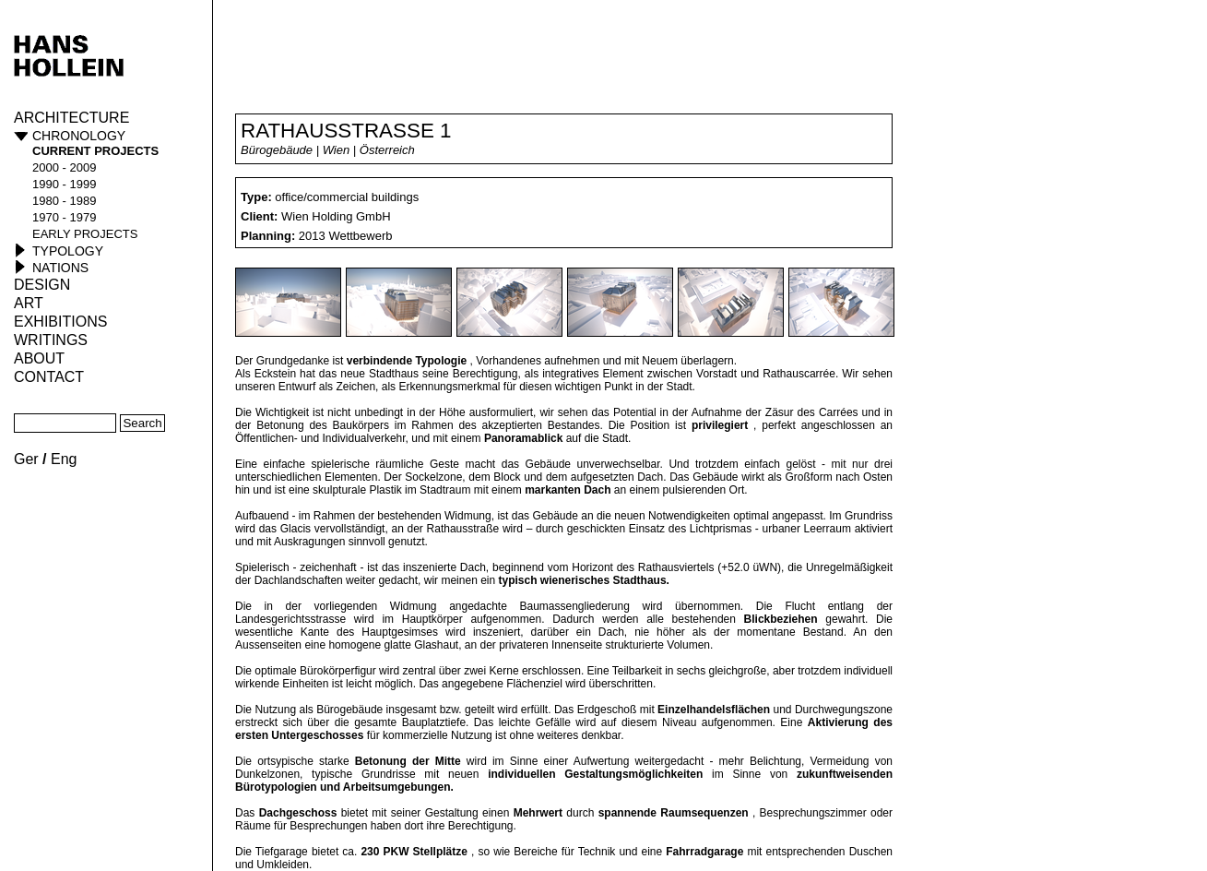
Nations (60, 267)
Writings (51, 340)
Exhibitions (60, 321)
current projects (95, 151)
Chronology (78, 135)
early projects (84, 234)
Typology (67, 251)
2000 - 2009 (64, 167)
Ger (26, 459)
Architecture (71, 117)
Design (42, 284)
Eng (64, 459)
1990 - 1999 (64, 184)
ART (28, 303)
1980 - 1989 (64, 201)
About (39, 358)
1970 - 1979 (64, 217)
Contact (49, 377)
